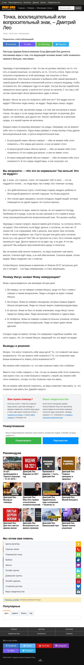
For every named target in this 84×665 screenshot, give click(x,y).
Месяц (23, 613)
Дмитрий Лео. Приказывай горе (50, 524)
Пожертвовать (23, 440)
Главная (21, 8)
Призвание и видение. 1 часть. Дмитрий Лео (50, 474)
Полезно (69, 633)
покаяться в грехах (15, 415)
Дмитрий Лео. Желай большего (70, 498)
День (7, 613)
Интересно (41, 633)
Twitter (28, 646)
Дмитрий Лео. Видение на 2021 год (31, 474)
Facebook (11, 44)
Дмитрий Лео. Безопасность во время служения (31, 525)
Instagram (61, 646)
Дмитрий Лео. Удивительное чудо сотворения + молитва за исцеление (50, 502)
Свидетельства (14, 633)
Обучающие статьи (44, 8)
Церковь (41, 629)
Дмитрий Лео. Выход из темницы (9, 499)
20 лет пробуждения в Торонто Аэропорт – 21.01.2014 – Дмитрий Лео (11, 476)
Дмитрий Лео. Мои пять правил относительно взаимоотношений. (32, 501)
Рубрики (30, 8)
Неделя (15, 613)
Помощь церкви (12, 600)
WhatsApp (44, 44)
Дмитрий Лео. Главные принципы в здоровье (68, 475)
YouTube (44, 646)
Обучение (69, 629)
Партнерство (60, 440)
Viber (27, 44)
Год (30, 613)
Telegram (61, 44)
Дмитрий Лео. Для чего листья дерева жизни (11, 525)
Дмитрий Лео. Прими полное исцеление (68, 525)
